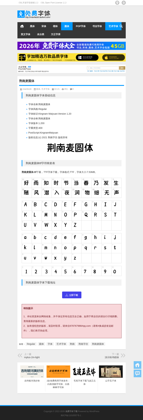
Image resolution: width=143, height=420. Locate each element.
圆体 (66, 26)
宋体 (43, 26)
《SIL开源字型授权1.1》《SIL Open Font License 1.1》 (42, 3)
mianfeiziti (27, 89)
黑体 (32, 26)
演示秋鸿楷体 (112, 357)
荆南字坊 (83, 344)
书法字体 (97, 26)
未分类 (40, 34)
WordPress (94, 411)
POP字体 (81, 26)
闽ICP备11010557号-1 (71, 415)
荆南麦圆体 (98, 344)
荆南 (72, 344)
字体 (50, 344)
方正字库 (55, 34)
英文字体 (25, 34)
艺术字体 (113, 26)
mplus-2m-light (32, 357)
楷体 (55, 26)
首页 (22, 26)
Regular (31, 344)
